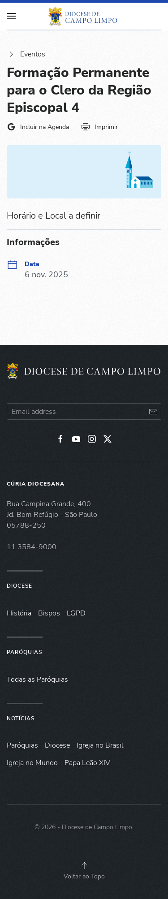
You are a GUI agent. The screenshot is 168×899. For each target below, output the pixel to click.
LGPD (76, 613)
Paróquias (24, 652)
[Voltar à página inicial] (84, 16)
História (19, 613)
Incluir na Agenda (38, 126)
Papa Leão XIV (87, 763)
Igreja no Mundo (32, 763)
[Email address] (84, 411)
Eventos (26, 54)
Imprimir (99, 126)
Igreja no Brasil (100, 745)
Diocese (19, 585)
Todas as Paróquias (37, 679)
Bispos (49, 613)
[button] (84, 865)
